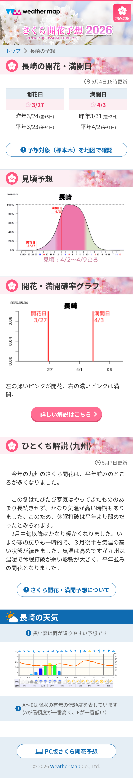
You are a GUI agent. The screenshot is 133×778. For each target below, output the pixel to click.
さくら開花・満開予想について (70, 590)
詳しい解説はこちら (65, 414)
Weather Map (65, 766)
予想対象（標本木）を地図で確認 (70, 150)
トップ (13, 50)
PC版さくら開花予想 (71, 751)
